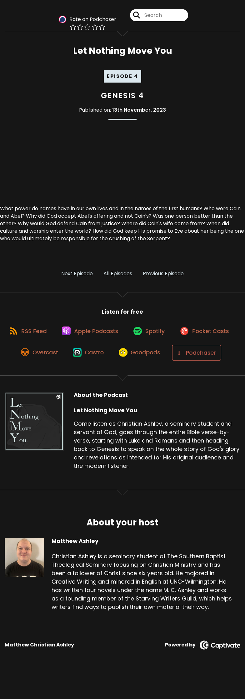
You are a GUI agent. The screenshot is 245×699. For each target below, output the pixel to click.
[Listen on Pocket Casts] (40, 355)
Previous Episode (163, 274)
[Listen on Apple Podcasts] (122, 333)
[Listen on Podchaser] (119, 378)
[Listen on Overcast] (99, 355)
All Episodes (117, 274)
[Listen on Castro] (150, 355)
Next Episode (77, 274)
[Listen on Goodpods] (203, 355)
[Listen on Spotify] (183, 333)
